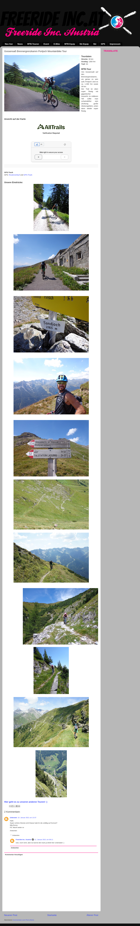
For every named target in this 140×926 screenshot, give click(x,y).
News (20, 44)
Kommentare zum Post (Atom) (23, 920)
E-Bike (57, 44)
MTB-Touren (33, 44)
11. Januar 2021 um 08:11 (44, 839)
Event (46, 44)
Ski (94, 44)
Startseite (52, 915)
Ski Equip (84, 44)
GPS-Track (28, 175)
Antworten (13, 831)
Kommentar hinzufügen (14, 854)
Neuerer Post (10, 915)
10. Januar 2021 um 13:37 (27, 817)
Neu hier (9, 44)
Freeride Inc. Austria (23, 839)
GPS (103, 44)
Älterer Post (92, 915)
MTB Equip (69, 44)
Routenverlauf (14, 175)
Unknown (13, 817)
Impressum (115, 44)
